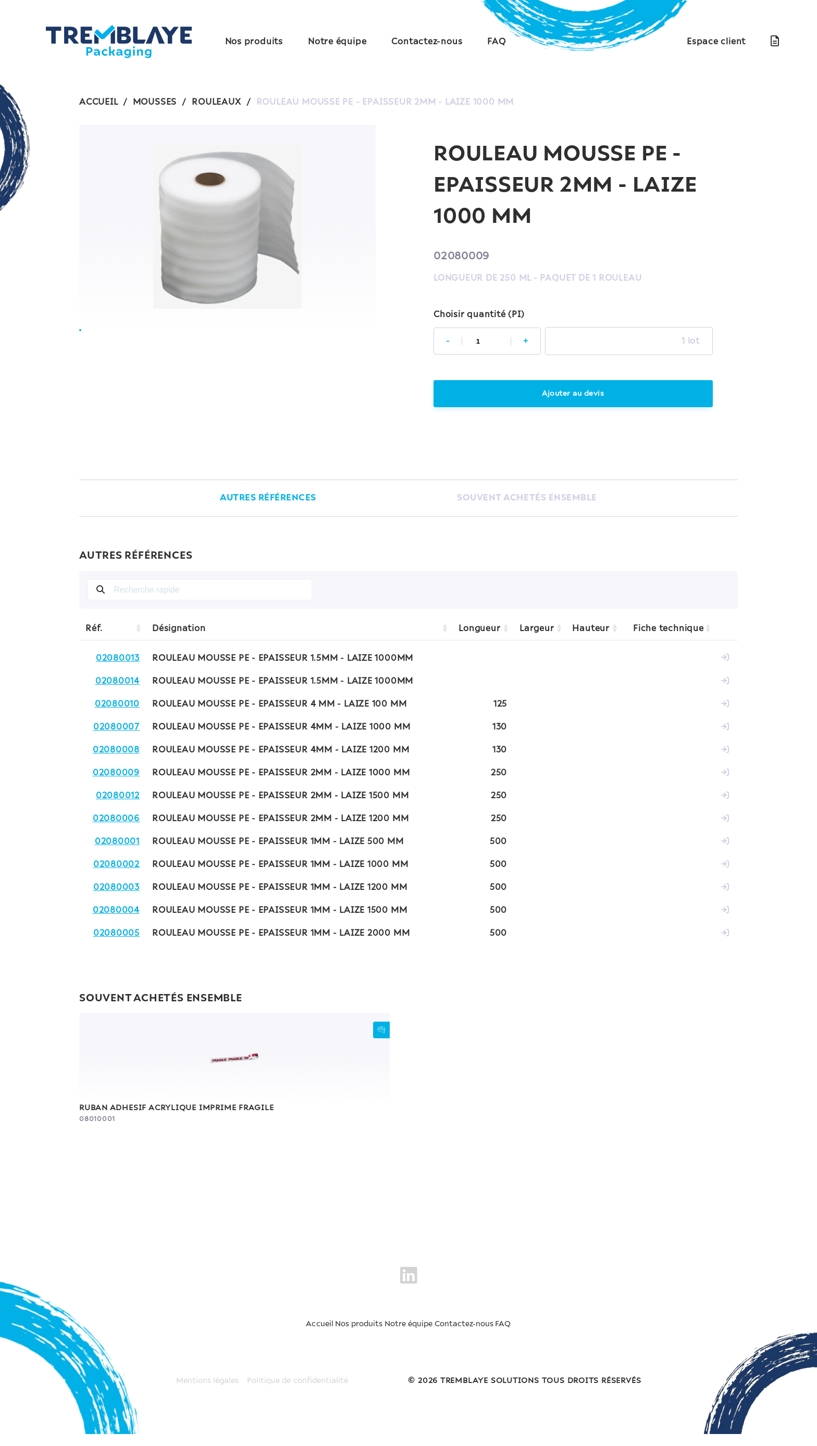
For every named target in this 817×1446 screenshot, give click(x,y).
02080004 (116, 912)
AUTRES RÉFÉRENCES (264, 499)
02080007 (116, 729)
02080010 (117, 706)
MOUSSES (155, 102)
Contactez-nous (426, 41)
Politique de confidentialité (301, 1393)
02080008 (116, 752)
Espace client (716, 41)
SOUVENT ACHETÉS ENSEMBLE (528, 499)
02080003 (116, 889)
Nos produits (254, 41)
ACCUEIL (98, 102)
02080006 (116, 820)
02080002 (116, 866)
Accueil (255, 1350)
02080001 (117, 843)
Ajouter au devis (573, 394)
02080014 (117, 683)
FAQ (496, 41)
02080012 (118, 798)
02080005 (116, 935)
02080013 (118, 660)
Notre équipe (337, 41)
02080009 (116, 775)
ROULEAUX (216, 102)
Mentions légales (202, 1393)
